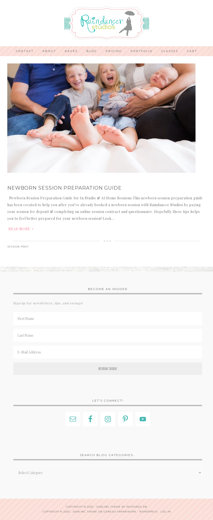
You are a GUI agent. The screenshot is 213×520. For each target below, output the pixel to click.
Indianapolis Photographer (106, 23)
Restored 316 (137, 506)
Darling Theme (85, 511)
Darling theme (108, 506)
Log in (166, 511)
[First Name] (107, 318)
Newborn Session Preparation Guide (64, 188)
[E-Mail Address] (107, 352)
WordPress (148, 511)
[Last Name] (107, 335)
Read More (19, 229)
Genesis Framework (119, 511)
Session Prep (17, 246)
